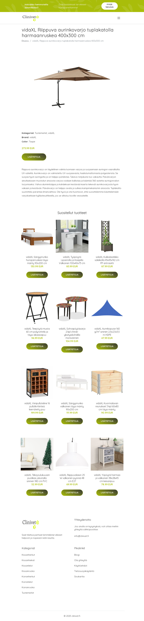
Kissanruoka (28, 571)
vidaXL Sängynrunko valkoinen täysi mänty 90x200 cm (72, 406)
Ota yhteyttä (80, 560)
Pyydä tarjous (109, 5)
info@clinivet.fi (81, 536)
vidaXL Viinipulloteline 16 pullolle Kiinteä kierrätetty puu (37, 406)
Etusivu (25, 40)
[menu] (119, 18)
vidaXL (51, 133)
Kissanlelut (27, 565)
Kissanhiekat (28, 560)
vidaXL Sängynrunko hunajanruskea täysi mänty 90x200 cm (37, 260)
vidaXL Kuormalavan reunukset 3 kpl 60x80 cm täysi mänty (107, 406)
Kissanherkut (28, 554)
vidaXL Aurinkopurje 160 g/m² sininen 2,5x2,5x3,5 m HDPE (107, 331)
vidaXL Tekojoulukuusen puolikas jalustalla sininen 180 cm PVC (37, 478)
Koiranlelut (27, 582)
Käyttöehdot (80, 565)
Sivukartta (79, 576)
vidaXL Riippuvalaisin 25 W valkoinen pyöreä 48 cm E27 (72, 478)
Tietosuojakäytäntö (84, 571)
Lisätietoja (34, 157)
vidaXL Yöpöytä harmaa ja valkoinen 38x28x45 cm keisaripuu (107, 478)
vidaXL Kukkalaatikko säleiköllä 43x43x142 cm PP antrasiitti (107, 260)
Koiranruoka (28, 587)
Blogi (77, 554)
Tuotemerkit (41, 133)
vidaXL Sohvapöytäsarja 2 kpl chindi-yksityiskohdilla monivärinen (72, 333)
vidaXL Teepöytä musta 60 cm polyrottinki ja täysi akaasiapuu (37, 331)
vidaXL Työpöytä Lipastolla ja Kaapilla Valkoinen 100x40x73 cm (72, 260)
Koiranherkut (28, 576)
